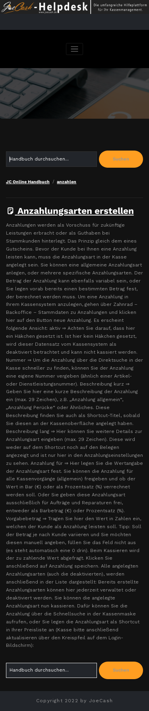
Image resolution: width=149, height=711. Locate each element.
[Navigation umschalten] (74, 49)
